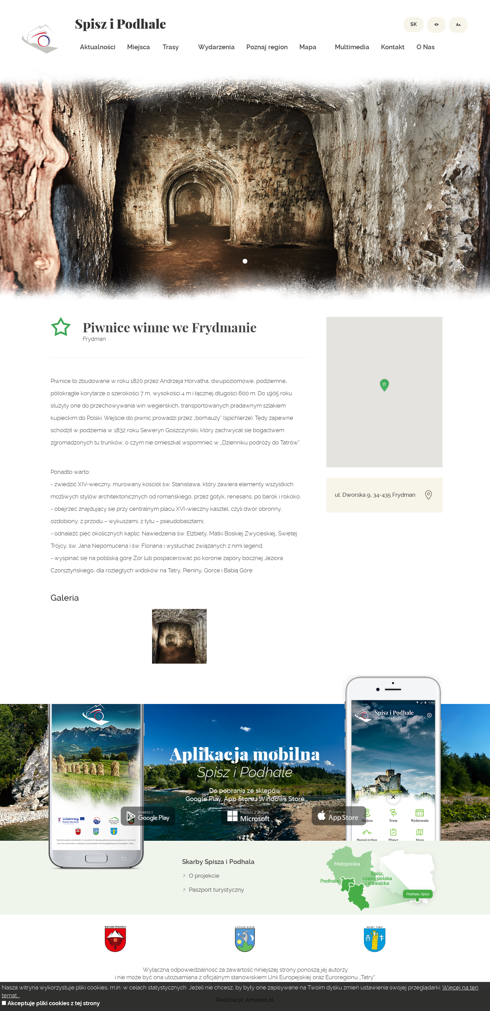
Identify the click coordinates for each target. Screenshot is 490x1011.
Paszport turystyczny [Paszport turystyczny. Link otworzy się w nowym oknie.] (216, 889)
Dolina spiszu (40, 39)
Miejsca (138, 47)
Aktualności (97, 47)
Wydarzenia (216, 47)
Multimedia (352, 47)
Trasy (171, 47)
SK (413, 24)
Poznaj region (267, 47)
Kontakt (393, 47)
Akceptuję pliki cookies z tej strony (54, 1003)
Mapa (307, 47)
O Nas (426, 47)
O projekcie (204, 875)
